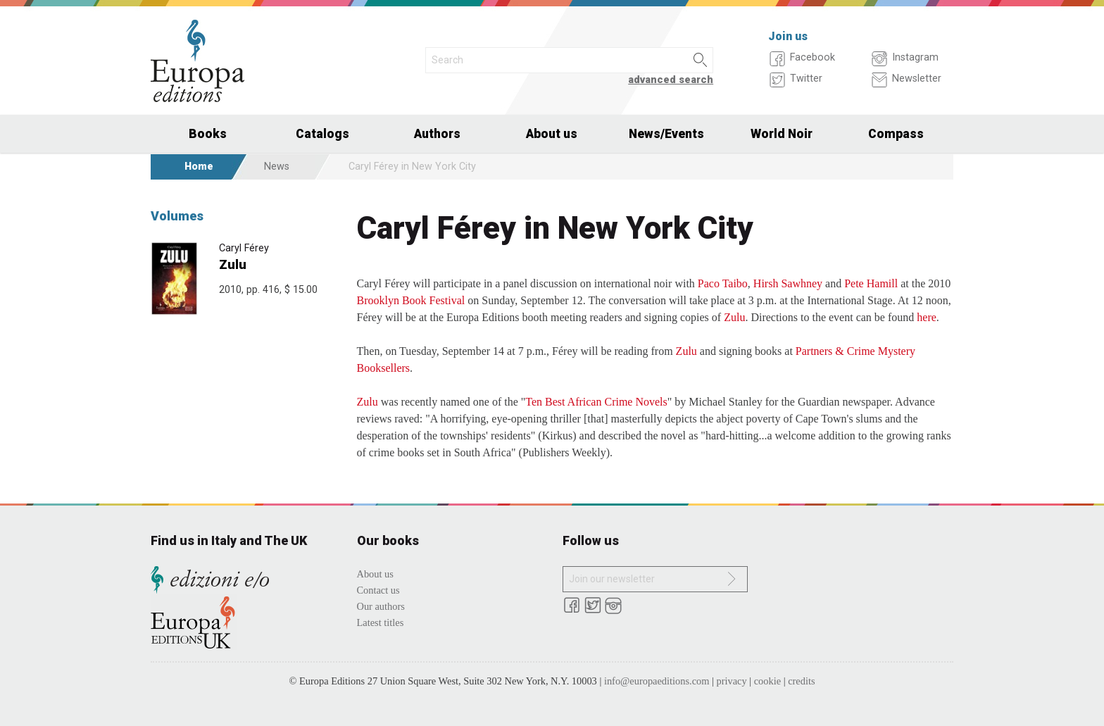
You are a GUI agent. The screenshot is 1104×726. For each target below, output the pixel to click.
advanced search (670, 80)
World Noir (782, 134)
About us (551, 134)
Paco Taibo (723, 283)
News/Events (666, 134)
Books (208, 134)
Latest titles (380, 622)
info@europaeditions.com (657, 681)
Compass (896, 134)
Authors (437, 134)
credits (801, 681)
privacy (732, 681)
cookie (767, 681)
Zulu (232, 264)
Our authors (381, 606)
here (926, 317)
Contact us (378, 590)
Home (198, 167)
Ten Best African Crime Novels (596, 402)
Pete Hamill (871, 283)
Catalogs (322, 134)
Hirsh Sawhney (787, 283)
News (276, 167)
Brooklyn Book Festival (411, 300)
